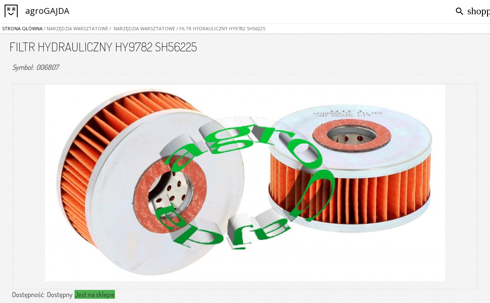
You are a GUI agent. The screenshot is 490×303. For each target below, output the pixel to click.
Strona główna (22, 28)
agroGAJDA (47, 10)
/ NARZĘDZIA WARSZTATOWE (75, 28)
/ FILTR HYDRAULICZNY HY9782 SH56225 (220, 28)
